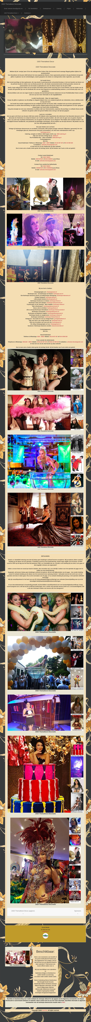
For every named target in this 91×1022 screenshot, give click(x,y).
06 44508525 (48, 168)
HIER (63, 1002)
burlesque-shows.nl (56, 315)
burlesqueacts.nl (52, 299)
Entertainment (47, 8)
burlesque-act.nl (45, 132)
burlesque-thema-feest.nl (52, 317)
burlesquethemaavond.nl (55, 313)
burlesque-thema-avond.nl (56, 309)
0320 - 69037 (46, 143)
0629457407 (39, 168)
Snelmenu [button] (27, 13)
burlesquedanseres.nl (52, 311)
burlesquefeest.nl (52, 308)
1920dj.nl (55, 135)
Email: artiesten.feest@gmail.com (13, 8)
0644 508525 (48, 159)
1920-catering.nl (61, 134)
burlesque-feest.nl (55, 301)
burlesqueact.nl (56, 322)
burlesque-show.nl (58, 304)
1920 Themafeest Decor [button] (11, 13)
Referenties (79, 8)
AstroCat (44, 1010)
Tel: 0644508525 (33, 8)
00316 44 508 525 (54, 342)
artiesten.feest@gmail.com (49, 144)
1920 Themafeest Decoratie (11, 4)
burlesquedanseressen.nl (51, 306)
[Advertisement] (45, 1018)
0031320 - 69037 (27, 342)
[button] (23, 912)
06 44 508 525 (69, 143)
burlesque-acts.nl (57, 320)
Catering (59, 8)
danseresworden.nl (57, 326)
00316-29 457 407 (42, 342)
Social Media (45, 927)
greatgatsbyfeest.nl (60, 318)
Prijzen (69, 8)
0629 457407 (39, 159)
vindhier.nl (45, 931)
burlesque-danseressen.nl (54, 302)
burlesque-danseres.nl (63, 295)
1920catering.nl (56, 137)
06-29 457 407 (59, 143)
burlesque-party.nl (51, 297)
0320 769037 (46, 157)
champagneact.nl (52, 292)
